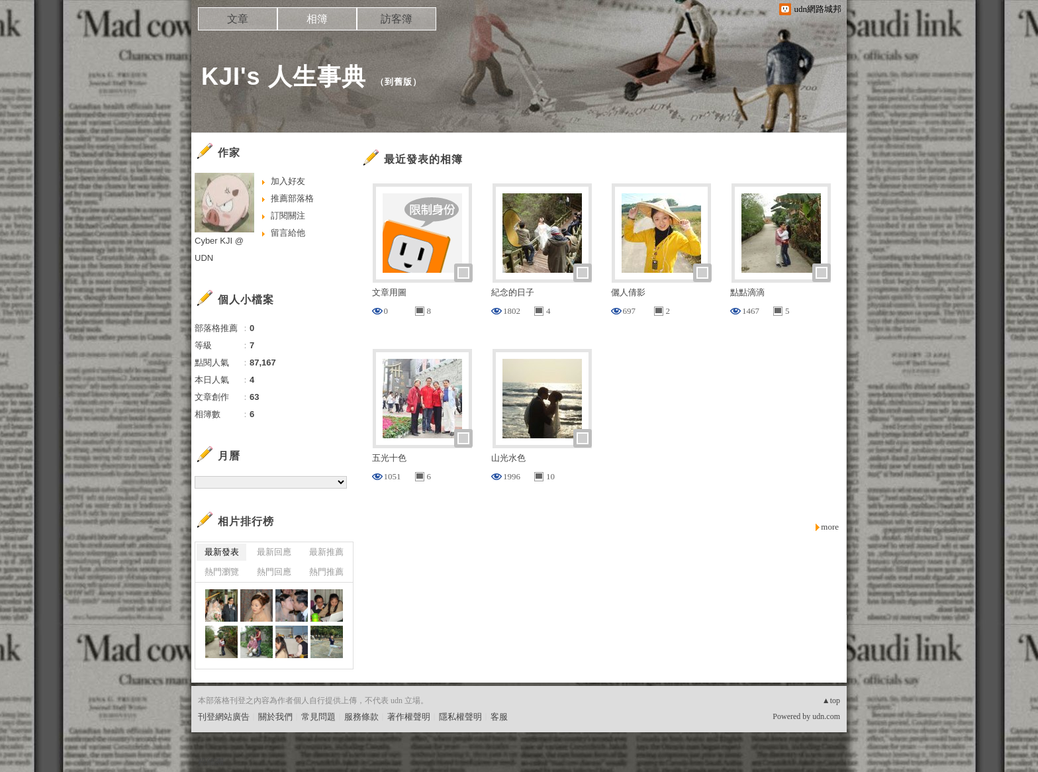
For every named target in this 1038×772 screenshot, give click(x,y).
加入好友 (288, 181)
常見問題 (318, 717)
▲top (831, 700)
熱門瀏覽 (222, 572)
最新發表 (222, 552)
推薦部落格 (292, 198)
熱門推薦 (326, 572)
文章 (237, 18)
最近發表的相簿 (423, 159)
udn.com (826, 716)
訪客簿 (396, 18)
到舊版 (398, 82)
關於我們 (275, 717)
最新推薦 (326, 552)
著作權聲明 (408, 717)
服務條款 (361, 717)
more (830, 527)
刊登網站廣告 (224, 717)
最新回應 (274, 552)
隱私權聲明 (460, 717)
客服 (499, 717)
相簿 (317, 18)
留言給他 (288, 233)
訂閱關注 (288, 215)
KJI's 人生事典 (283, 76)
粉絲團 (211, 762)
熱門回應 (274, 572)
